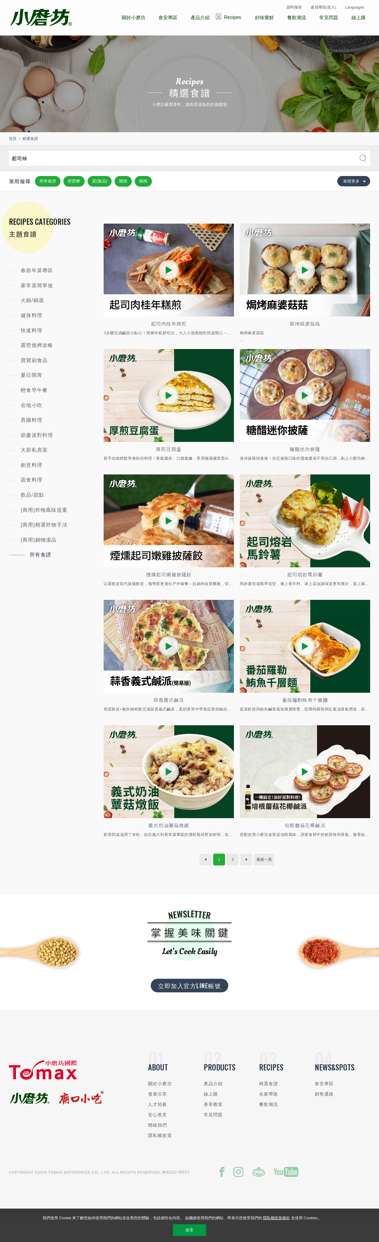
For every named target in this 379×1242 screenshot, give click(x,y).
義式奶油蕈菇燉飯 (169, 848)
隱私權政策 (160, 1158)
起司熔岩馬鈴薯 (305, 595)
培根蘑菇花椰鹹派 (305, 848)
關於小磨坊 (160, 1106)
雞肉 (123, 198)
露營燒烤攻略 (37, 363)
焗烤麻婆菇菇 (305, 342)
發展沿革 (157, 1117)
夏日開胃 (31, 393)
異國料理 (31, 438)
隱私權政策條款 (276, 1218)
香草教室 (213, 1127)
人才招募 (157, 1127)
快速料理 (31, 348)
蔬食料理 (31, 497)
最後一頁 (264, 882)
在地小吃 (31, 423)
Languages (354, 7)
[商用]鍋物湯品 (39, 558)
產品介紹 (213, 1106)
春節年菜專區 (37, 288)
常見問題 (213, 1137)
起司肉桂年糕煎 (169, 342)
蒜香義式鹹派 (169, 721)
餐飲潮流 (268, 1127)
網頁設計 (169, 1195)
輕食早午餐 (34, 408)
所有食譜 (47, 198)
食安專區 (324, 1106)
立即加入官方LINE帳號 (189, 1008)
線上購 (211, 1117)
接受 (189, 1230)
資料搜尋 (294, 7)
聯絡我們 (157, 1148)
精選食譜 (30, 156)
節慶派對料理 (37, 453)
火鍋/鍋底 (32, 318)
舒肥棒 (74, 198)
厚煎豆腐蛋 (169, 468)
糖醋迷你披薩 (305, 468)
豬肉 (143, 198)
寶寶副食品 (34, 378)
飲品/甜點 (32, 513)
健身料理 (31, 333)
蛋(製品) (99, 198)
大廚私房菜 (34, 468)
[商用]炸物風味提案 (44, 528)
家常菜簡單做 (37, 303)
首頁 (13, 156)
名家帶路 (268, 1117)
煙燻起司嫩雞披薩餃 (169, 595)
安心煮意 (157, 1137)
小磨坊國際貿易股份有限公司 (41, 18)
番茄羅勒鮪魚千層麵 (305, 721)
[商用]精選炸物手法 (44, 542)
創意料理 (31, 483)
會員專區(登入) (323, 7)
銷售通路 (324, 1117)
